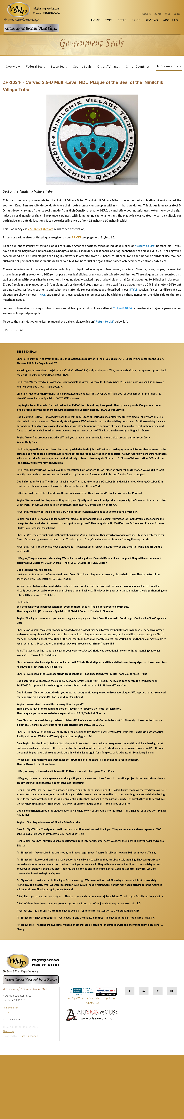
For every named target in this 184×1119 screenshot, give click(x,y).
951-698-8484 (11, 1007)
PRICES (76, 237)
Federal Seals (35, 66)
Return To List (14, 330)
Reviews (151, 20)
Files (167, 13)
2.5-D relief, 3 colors (40, 229)
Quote (158, 13)
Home (95, 20)
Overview (13, 66)
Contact (146, 13)
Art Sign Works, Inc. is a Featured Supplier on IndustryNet (92, 996)
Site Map (8, 1031)
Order (177, 13)
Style (122, 20)
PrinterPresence (28, 1035)
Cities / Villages (108, 66)
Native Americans (168, 66)
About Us (170, 20)
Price (136, 20)
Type (109, 20)
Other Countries (138, 66)
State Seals (59, 66)
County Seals (82, 66)
